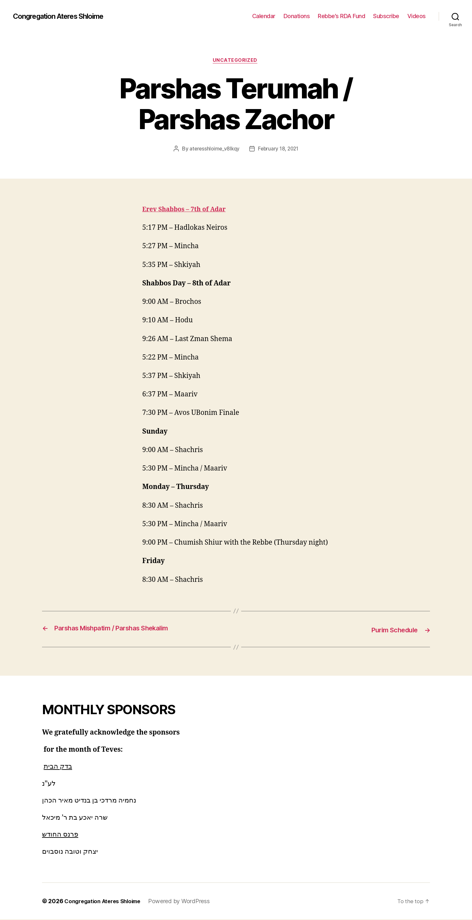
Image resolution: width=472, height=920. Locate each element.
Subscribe (386, 16)
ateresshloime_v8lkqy (213, 150)
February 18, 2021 (279, 150)
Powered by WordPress (186, 901)
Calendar (263, 16)
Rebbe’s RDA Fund (341, 16)
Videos (416, 16)
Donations (297, 16)
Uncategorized (236, 61)
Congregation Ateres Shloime (64, 16)
